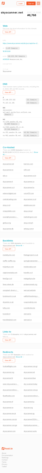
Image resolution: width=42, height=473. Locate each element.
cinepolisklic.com (9, 211)
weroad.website (30, 290)
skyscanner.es (8, 170)
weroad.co (28, 320)
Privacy (4, 464)
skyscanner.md (29, 372)
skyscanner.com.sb (10, 419)
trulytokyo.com (8, 267)
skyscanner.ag (29, 413)
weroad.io (27, 314)
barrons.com (28, 164)
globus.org (7, 223)
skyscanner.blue (30, 378)
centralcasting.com (10, 199)
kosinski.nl (6, 314)
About (4, 453)
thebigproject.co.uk (31, 255)
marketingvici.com (30, 217)
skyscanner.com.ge (10, 425)
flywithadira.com (9, 396)
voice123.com (29, 193)
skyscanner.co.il (8, 187)
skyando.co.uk (8, 302)
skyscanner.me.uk (9, 413)
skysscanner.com (9, 431)
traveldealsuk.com (9, 320)
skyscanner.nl (8, 182)
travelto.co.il (28, 273)
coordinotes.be (29, 308)
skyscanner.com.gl (30, 366)
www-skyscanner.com (11, 384)
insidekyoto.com (9, 255)
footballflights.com (9, 366)
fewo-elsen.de (8, 284)
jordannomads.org (30, 284)
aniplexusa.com (29, 205)
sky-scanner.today (30, 384)
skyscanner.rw (8, 408)
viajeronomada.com (10, 273)
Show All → (20, 245)
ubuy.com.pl (28, 211)
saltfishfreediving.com (32, 296)
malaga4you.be (29, 278)
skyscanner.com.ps (31, 390)
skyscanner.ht (8, 378)
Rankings (5, 458)
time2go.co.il (7, 278)
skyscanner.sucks (30, 431)
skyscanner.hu (29, 187)
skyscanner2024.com (32, 419)
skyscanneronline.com (11, 390)
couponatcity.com (30, 302)
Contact (5, 460)
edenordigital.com (9, 193)
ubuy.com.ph (28, 223)
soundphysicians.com (11, 217)
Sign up (31, 3)
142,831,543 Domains (17, 56)
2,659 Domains (12, 48)
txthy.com (6, 308)
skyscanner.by (29, 402)
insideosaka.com (30, 267)
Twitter (4, 466)
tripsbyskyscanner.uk (31, 425)
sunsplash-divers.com (11, 290)
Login (21, 3)
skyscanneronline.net (31, 396)
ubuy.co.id (6, 205)
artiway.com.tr (29, 229)
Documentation (7, 455)
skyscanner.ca (29, 182)
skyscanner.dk (8, 229)
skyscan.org (28, 408)
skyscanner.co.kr (30, 176)
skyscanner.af (8, 402)
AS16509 (6, 59)
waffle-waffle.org (9, 261)
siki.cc (5, 176)
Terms (4, 462)
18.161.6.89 (6, 51)
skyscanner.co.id (30, 199)
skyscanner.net (8, 164)
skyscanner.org (8, 372)
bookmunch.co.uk (9, 296)
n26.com (27, 170)
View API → (9, 32)
